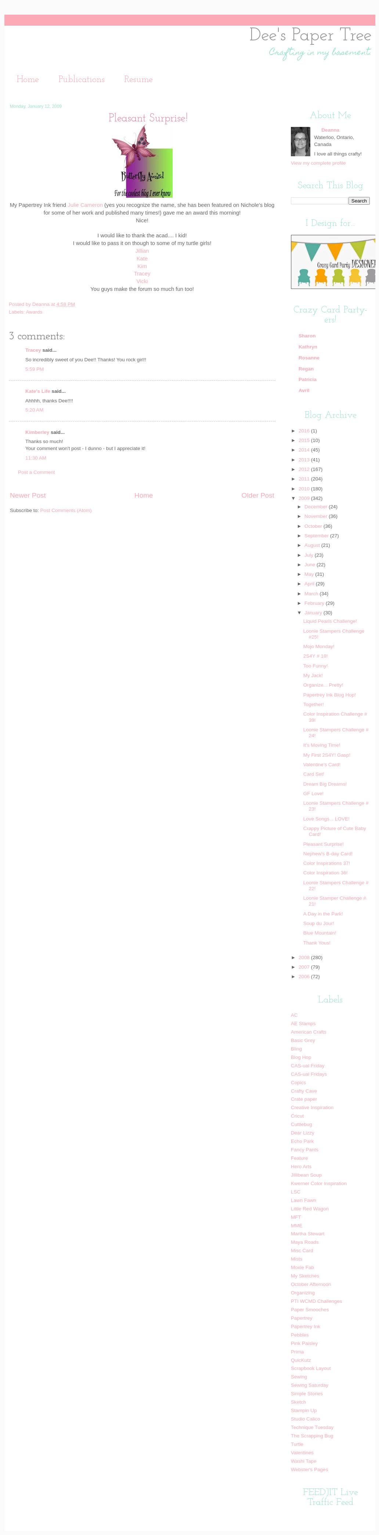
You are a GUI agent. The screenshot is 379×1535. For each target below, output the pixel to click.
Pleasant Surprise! (323, 844)
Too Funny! (315, 666)
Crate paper (304, 1099)
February (315, 603)
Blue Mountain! (319, 933)
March (312, 593)
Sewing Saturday (309, 1385)
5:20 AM (34, 410)
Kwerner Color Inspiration (319, 1183)
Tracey (142, 274)
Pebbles (300, 1335)
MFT (296, 1217)
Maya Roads (305, 1242)
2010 (305, 488)
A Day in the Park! (323, 914)
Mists (297, 1259)
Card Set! (313, 774)
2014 (305, 450)
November (316, 516)
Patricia (308, 379)
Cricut (297, 1116)
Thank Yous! (317, 943)
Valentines (302, 1452)
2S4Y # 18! (315, 656)
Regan (306, 369)
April (310, 583)
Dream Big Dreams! (325, 784)
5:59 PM (34, 369)
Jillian (142, 251)
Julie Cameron (85, 205)
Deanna (41, 304)
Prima (297, 1352)
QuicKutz (301, 1360)
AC (294, 1015)
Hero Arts (301, 1166)
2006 (305, 976)
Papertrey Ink (305, 1326)
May (309, 574)
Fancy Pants (304, 1149)
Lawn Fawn (303, 1200)
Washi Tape (304, 1461)
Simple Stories (307, 1393)
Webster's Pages (309, 1469)
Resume (138, 80)
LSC (295, 1192)
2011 (305, 479)
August (312, 545)
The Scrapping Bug (312, 1436)
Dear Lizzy (302, 1133)
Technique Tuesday (312, 1427)
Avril (304, 390)
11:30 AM (35, 458)
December (316, 506)
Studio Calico (305, 1419)
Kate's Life (37, 391)
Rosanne (309, 358)
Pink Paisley (304, 1343)
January (314, 612)
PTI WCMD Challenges (316, 1301)
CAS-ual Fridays (309, 1074)
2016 (305, 431)
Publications (81, 80)
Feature (299, 1158)
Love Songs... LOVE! (326, 819)
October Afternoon (311, 1284)
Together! (313, 704)
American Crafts (308, 1032)
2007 (305, 967)
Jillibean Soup (306, 1175)
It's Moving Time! (321, 745)
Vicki (142, 281)
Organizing (303, 1292)
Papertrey (302, 1318)
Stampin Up (304, 1410)
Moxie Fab (302, 1267)
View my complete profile (318, 163)
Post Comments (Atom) (66, 510)
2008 (305, 957)
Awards (34, 312)
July (309, 555)
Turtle (297, 1444)
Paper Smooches (310, 1309)
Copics (298, 1082)
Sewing (299, 1376)
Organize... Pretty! (323, 685)
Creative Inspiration (312, 1107)
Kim (142, 266)
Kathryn (308, 347)
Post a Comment (36, 472)
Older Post (258, 495)
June (310, 564)
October (314, 526)
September (317, 535)
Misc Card (302, 1250)
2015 (305, 440)
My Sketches (305, 1276)
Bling (296, 1049)
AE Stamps (303, 1023)
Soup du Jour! (318, 923)
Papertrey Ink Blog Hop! (329, 695)
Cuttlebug (301, 1124)
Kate (142, 259)
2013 (305, 460)
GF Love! (313, 793)
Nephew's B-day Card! (328, 853)
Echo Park (302, 1141)
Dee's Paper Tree (310, 35)
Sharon (307, 336)
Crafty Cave (304, 1091)
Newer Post (28, 495)
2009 (305, 498)
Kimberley (37, 432)
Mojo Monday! (319, 646)
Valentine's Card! (321, 764)
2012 (305, 469)
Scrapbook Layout (311, 1368)
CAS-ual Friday (308, 1065)
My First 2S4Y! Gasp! (326, 755)
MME (297, 1225)
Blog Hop (301, 1057)
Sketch (298, 1402)
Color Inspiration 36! (325, 873)
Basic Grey (303, 1040)
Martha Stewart (308, 1233)
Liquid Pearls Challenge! (330, 621)
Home (28, 80)
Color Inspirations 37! (326, 863)
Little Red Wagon (310, 1208)
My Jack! (313, 675)
